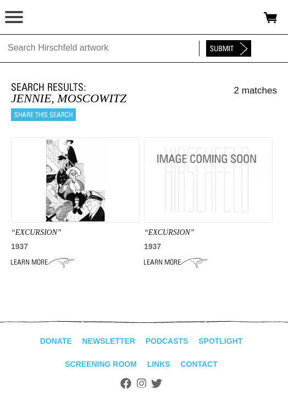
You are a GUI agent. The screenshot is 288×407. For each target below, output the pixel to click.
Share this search (43, 114)
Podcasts (167, 341)
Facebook (125, 383)
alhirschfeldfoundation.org (46, 17)
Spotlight (220, 341)
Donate (56, 341)
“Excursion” (169, 232)
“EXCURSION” (36, 232)
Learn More (42, 262)
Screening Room (101, 364)
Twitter (156, 383)
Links (158, 364)
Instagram (141, 383)
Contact (198, 364)
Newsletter (108, 341)
